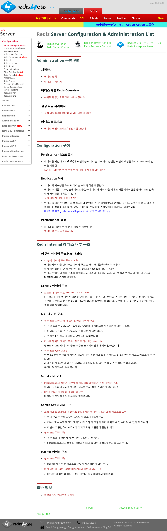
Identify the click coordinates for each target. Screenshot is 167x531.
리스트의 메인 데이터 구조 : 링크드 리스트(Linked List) (73, 341)
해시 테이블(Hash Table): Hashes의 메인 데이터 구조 (73, 469)
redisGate (71, 11)
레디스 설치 (50, 76)
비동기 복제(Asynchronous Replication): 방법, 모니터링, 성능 (77, 211)
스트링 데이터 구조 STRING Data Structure (67, 292)
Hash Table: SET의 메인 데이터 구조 (63, 392)
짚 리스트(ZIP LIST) (54, 432)
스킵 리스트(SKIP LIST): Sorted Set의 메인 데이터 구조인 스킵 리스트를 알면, (85, 411)
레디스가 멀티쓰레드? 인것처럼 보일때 (65, 128)
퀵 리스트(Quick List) (55, 350)
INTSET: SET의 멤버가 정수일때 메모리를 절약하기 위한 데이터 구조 (81, 382)
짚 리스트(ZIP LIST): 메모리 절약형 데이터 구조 (69, 320)
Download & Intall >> (130, 507)
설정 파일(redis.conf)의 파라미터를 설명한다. (68, 112)
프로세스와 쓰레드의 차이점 (59, 495)
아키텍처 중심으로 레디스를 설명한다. (65, 97)
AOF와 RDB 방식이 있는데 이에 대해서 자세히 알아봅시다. (75, 169)
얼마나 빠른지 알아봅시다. (58, 230)
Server (89, 507)
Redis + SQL (41, 25)
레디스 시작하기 (53, 81)
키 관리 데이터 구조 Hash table (61, 260)
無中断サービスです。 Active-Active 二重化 (125, 25)
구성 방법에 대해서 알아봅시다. (61, 197)
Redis (93, 11)
